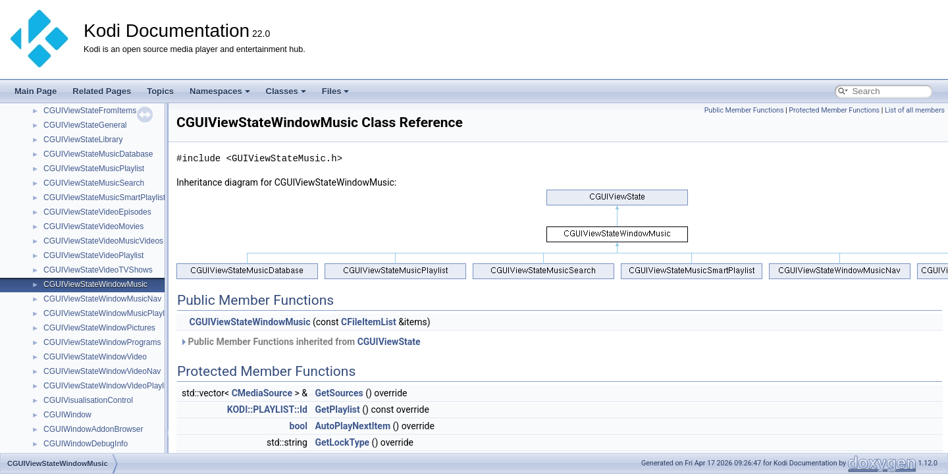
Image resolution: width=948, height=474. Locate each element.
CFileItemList (368, 322)
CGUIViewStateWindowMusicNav (102, 298)
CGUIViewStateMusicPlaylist (93, 168)
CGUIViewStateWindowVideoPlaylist (107, 385)
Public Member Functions (744, 110)
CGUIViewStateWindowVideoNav (102, 371)
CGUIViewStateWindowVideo (95, 356)
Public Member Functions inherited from (300, 341)
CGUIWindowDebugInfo (85, 443)
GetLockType (342, 442)
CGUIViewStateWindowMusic (95, 284)
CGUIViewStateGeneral (85, 125)
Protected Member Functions (834, 110)
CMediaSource (262, 393)
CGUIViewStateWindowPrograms (102, 342)
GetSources (339, 393)
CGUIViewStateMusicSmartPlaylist (104, 197)
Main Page (35, 91)
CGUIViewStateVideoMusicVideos (103, 241)
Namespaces (220, 91)
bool (298, 426)
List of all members (915, 110)
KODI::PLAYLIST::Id (267, 409)
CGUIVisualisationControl (88, 400)
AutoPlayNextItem (352, 426)
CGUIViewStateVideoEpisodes (97, 212)
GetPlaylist (337, 409)
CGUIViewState (389, 341)
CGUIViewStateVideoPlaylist (93, 255)
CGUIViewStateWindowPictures (99, 327)
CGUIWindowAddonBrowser (93, 429)
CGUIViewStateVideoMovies (93, 226)
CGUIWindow (67, 414)
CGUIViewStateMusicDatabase (98, 154)
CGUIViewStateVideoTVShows (98, 270)
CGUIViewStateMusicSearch (93, 183)
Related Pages (101, 91)
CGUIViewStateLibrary (83, 139)
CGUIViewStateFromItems (89, 110)
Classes (286, 91)
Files (336, 91)
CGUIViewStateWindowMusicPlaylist (107, 313)
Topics (160, 91)
